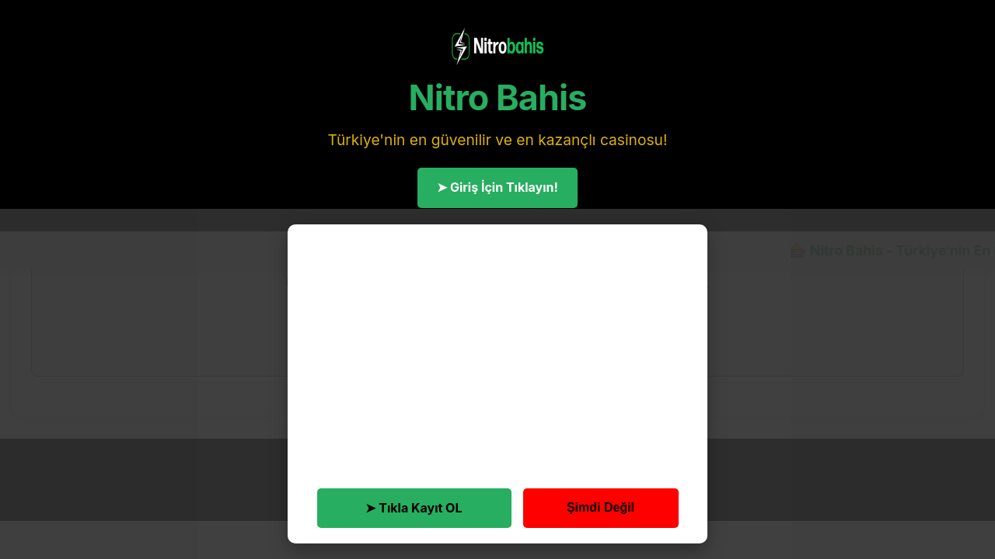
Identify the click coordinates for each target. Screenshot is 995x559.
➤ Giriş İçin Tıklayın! (497, 187)
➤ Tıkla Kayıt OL (413, 508)
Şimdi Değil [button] (600, 507)
